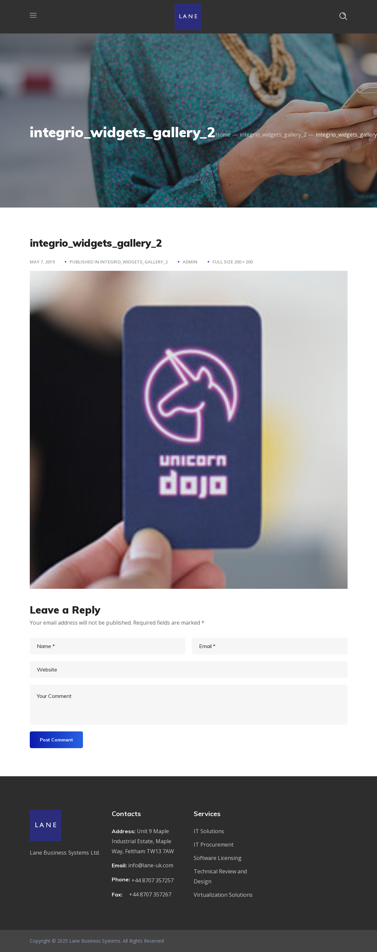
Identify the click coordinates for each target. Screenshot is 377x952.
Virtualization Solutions (223, 894)
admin (190, 262)
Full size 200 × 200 (232, 262)
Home (222, 134)
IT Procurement (213, 844)
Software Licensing (218, 858)
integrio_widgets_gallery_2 (273, 134)
